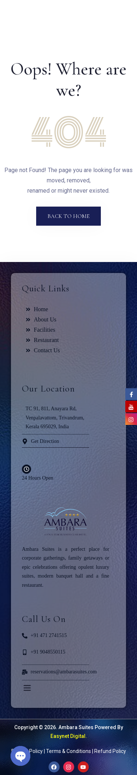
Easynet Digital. (68, 736)
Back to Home (68, 216)
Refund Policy (110, 751)
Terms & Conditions (68, 751)
